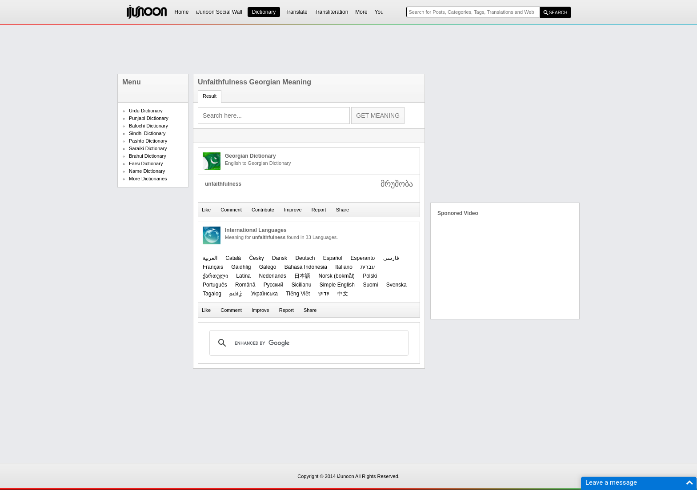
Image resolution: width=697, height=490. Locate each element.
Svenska (396, 285)
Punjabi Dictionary (148, 118)
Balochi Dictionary (148, 125)
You (379, 12)
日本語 (302, 276)
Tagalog (212, 294)
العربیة (210, 258)
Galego (267, 267)
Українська (264, 294)
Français (213, 267)
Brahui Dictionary (147, 156)
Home (182, 12)
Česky (256, 258)
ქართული (215, 276)
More (361, 12)
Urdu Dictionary (146, 110)
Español (332, 258)
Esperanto (363, 258)
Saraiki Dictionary (148, 148)
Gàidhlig (241, 267)
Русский (274, 285)
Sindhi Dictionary (147, 133)
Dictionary (264, 12)
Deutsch (305, 258)
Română (245, 285)
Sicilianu (302, 285)
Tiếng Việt (298, 294)
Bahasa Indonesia (305, 267)
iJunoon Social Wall (219, 12)
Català (233, 258)
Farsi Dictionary (146, 163)
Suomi (370, 285)
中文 (342, 294)
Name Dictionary (147, 171)
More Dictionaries (148, 178)
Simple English (337, 285)
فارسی (391, 258)
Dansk (279, 258)
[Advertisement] (348, 49)
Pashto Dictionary (148, 140)
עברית (368, 267)
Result (209, 96)
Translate (296, 12)
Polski (370, 276)
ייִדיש (323, 294)
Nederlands (272, 276)
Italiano (344, 267)
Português (215, 285)
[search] (308, 343)
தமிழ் (236, 294)
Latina (243, 276)
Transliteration (331, 12)
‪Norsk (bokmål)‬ (336, 276)
